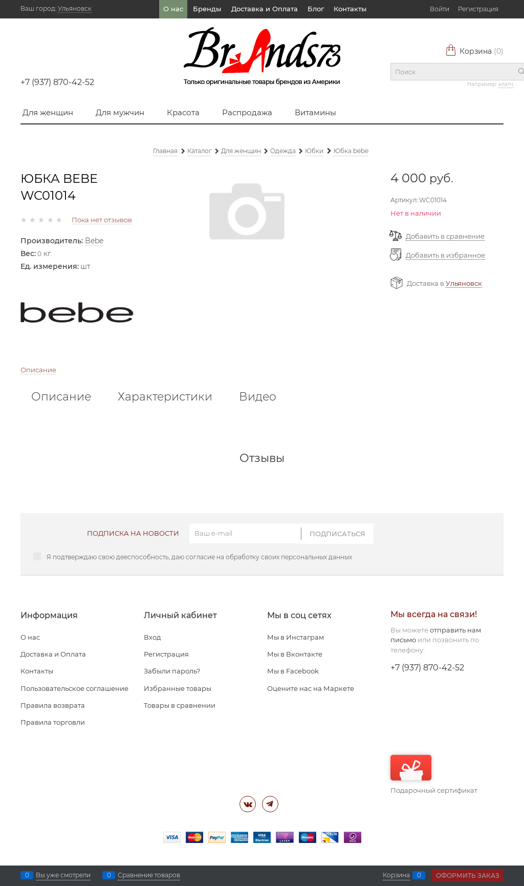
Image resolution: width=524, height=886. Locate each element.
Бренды (207, 9)
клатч (505, 84)
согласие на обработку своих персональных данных (269, 557)
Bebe (94, 240)
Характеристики (165, 397)
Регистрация (478, 9)
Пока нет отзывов (102, 220)
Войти (439, 9)
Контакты (350, 9)
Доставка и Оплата (264, 9)
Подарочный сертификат (433, 774)
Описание (38, 370)
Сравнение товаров (149, 875)
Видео (257, 397)
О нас (173, 9)
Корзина (474, 51)
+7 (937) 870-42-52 (57, 82)
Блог (316, 9)
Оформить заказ (467, 875)
